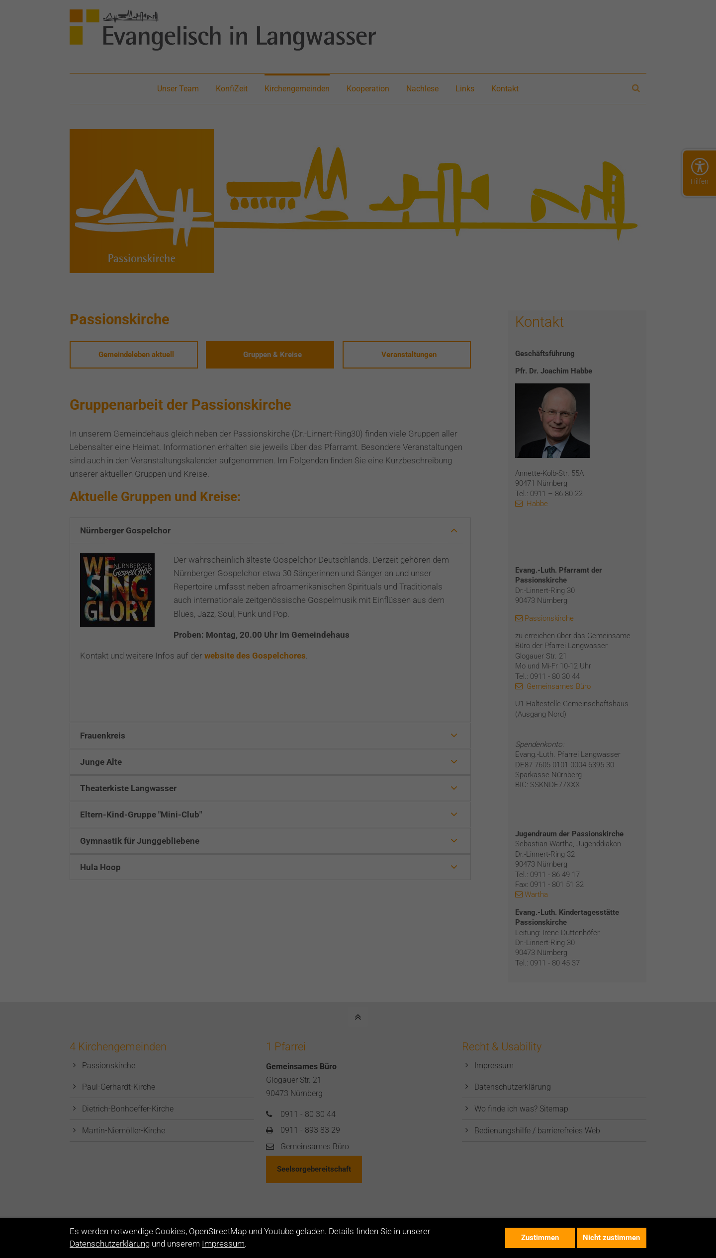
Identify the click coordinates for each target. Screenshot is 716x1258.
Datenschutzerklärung (110, 1244)
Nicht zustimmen (611, 1237)
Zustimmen (540, 1237)
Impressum (223, 1244)
